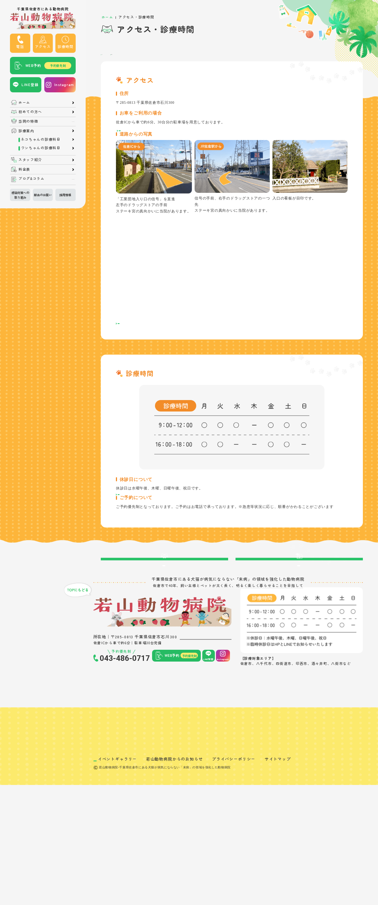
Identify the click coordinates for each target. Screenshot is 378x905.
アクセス (43, 46)
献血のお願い (43, 194)
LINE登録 (29, 84)
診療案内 (26, 131)
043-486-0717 (125, 731)
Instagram (64, 84)
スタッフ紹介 (30, 160)
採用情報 (65, 194)
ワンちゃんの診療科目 (41, 148)
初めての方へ (30, 112)
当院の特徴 (28, 121)
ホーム (24, 103)
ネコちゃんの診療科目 (41, 139)
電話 (20, 46)
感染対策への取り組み (20, 194)
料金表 (24, 169)
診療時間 (65, 46)
